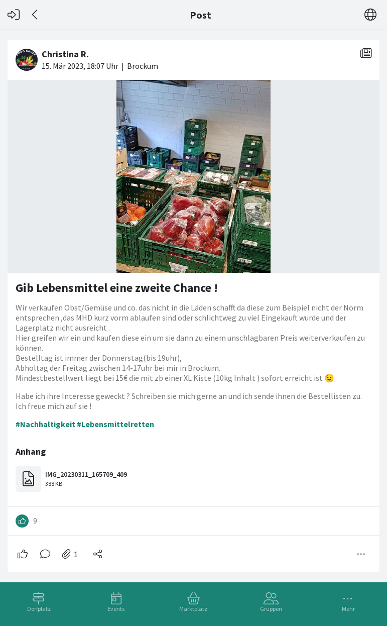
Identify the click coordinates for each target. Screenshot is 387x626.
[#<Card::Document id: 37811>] (193, 302)
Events (115, 608)
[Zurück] (35, 15)
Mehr (348, 608)
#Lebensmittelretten (115, 424)
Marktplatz (193, 608)
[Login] (14, 15)
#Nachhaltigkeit (45, 424)
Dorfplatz (39, 608)
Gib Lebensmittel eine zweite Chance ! (117, 287)
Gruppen (271, 608)
